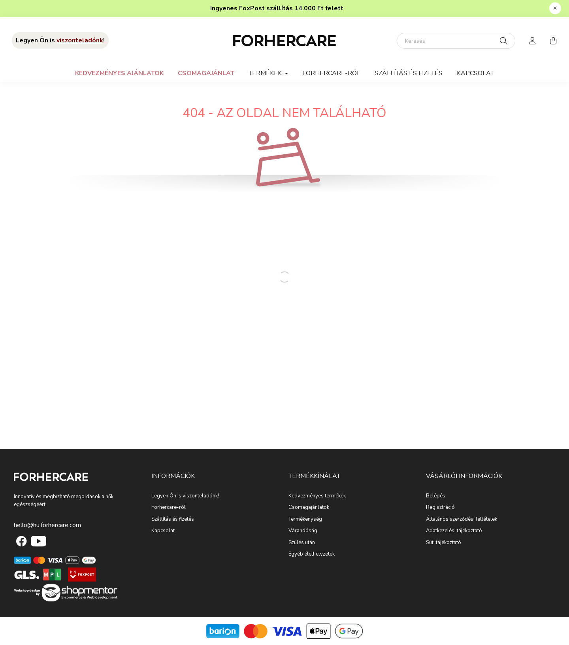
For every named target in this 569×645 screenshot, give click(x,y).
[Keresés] (456, 41)
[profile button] (533, 41)
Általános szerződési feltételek (461, 519)
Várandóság (302, 531)
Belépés (435, 496)
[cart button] (553, 41)
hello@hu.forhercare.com (47, 525)
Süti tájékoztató (443, 543)
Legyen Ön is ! (60, 40)
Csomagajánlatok (308, 508)
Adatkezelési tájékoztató (454, 531)
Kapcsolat (475, 73)
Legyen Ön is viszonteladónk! (185, 496)
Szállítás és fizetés (409, 73)
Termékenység (305, 519)
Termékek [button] (266, 73)
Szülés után (301, 543)
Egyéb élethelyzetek (311, 554)
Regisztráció (440, 508)
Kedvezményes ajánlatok (119, 73)
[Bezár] (555, 8)
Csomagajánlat (206, 73)
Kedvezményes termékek (317, 496)
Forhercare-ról (331, 73)
